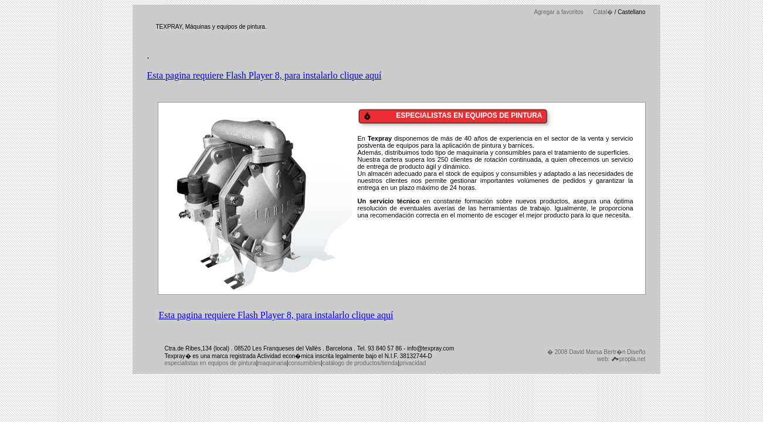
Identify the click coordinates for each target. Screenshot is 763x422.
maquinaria (271, 363)
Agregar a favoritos (559, 12)
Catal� (603, 12)
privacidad (412, 363)
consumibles (304, 363)
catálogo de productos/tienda (360, 363)
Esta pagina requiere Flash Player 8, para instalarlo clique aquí (264, 75)
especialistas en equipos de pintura (210, 363)
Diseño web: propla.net (621, 355)
